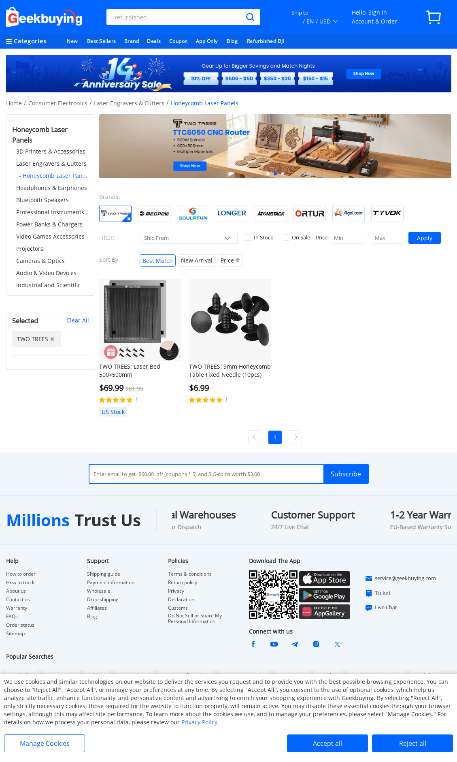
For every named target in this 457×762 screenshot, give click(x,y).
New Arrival (197, 260)
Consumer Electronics (57, 103)
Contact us (18, 599)
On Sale (296, 237)
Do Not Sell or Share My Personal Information (195, 618)
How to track (20, 582)
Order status (20, 625)
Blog (232, 41)
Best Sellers (101, 41)
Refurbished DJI (266, 41)
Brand (131, 41)
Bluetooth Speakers (42, 200)
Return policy (182, 582)
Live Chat (381, 608)
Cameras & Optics (40, 261)
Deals (154, 41)
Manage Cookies (45, 743)
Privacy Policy (199, 722)
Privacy (176, 591)
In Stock (259, 237)
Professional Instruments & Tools (52, 212)
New (72, 41)
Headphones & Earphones (51, 188)
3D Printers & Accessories (50, 151)
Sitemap (15, 633)
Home (14, 103)
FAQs (12, 616)
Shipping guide (103, 574)
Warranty (16, 608)
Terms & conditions (190, 574)
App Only (207, 41)
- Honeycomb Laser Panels (54, 175)
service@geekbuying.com (400, 578)
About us (16, 591)
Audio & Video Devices (46, 273)
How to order (21, 574)
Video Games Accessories (50, 236)
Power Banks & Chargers (49, 224)
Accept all (327, 743)
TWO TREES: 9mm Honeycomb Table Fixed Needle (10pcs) (230, 370)
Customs (178, 608)
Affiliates (97, 608)
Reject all (412, 743)
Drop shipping (103, 599)
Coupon (178, 41)
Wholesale (99, 591)
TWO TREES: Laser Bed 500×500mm (129, 370)
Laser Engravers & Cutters (129, 103)
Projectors (29, 248)
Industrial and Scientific (48, 285)
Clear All (77, 320)
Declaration (181, 599)
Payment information (110, 582)
